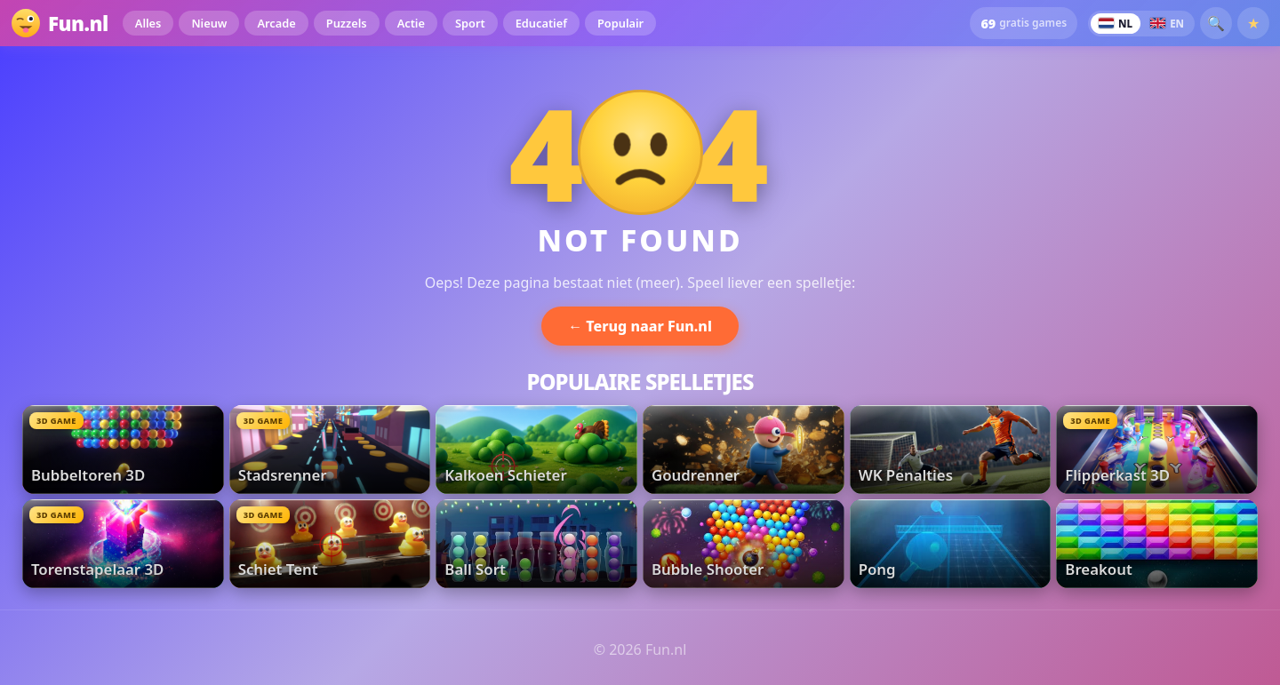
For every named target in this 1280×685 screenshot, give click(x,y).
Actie (411, 23)
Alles (148, 23)
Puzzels (346, 23)
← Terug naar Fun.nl (640, 326)
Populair (620, 23)
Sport (470, 23)
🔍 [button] (1216, 23)
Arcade (276, 23)
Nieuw (209, 23)
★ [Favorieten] (1253, 23)
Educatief (541, 23)
